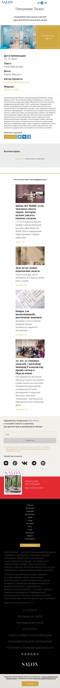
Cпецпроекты (30, 539)
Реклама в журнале (30, 622)
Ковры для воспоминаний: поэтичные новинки (29, 314)
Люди (30, 520)
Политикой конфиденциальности (38, 449)
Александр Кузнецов (16, 82)
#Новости (21, 285)
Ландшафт (30, 511)
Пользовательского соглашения (16, 449)
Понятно (30, 684)
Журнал (30, 536)
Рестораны (30, 533)
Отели (30, 530)
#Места (20, 242)
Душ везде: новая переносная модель (28, 269)
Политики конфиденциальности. (44, 678)
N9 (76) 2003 (11, 89)
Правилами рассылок (13, 450)
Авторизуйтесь (20, 159)
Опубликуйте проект (30, 545)
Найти (49, 3)
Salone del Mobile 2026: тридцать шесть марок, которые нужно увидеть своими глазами (30, 212)
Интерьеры (30, 508)
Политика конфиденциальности (30, 647)
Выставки (30, 523)
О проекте (30, 610)
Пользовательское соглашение (30, 641)
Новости (30, 505)
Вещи (30, 517)
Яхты (30, 527)
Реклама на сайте (30, 616)
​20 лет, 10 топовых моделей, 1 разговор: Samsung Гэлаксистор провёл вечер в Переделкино (29, 367)
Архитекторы (30, 514)
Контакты (30, 629)
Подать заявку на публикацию (30, 635)
